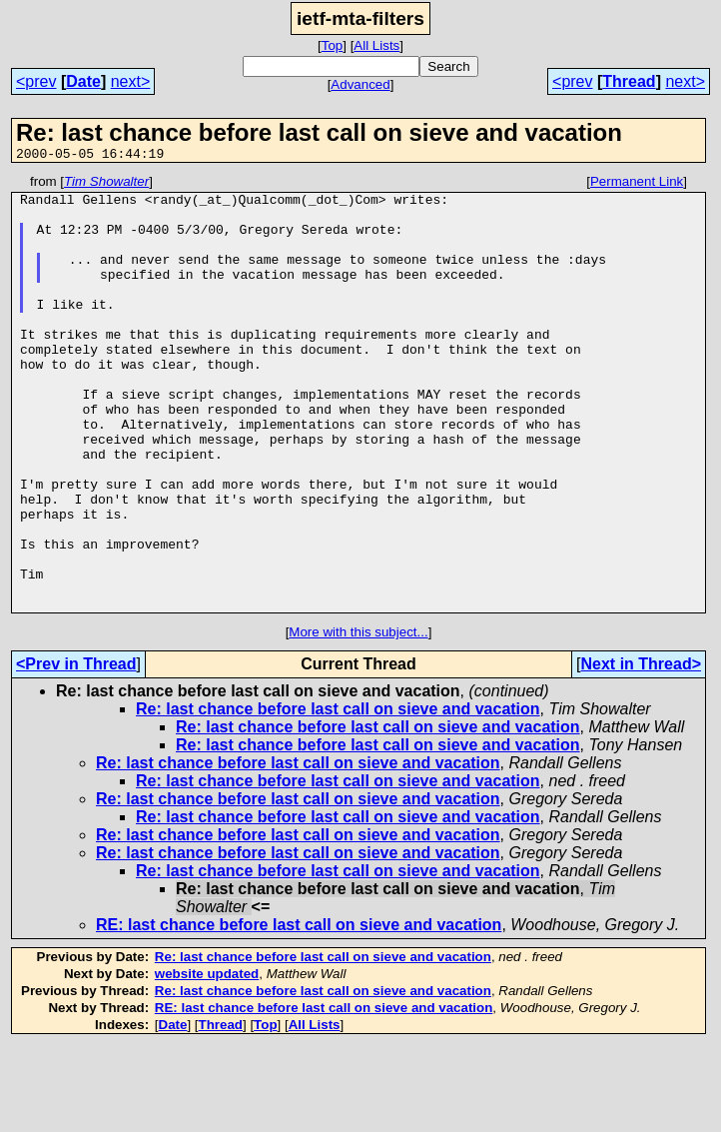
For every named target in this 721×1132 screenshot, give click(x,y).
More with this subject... (358, 718)
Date (83, 81)
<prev (36, 81)
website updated (207, 1060)
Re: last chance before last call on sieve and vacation (338, 795)
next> (131, 81)
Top (333, 45)
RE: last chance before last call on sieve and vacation (298, 1011)
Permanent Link (636, 184)
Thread (628, 81)
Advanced (360, 84)
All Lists (376, 45)
